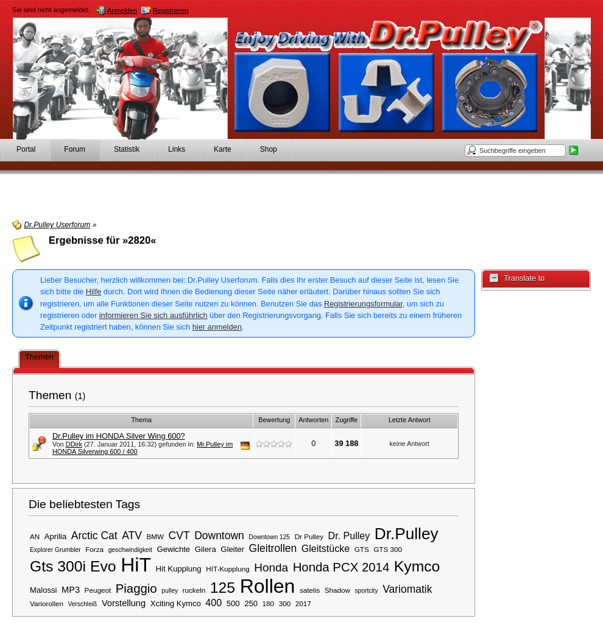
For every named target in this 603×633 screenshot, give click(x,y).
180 (269, 603)
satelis (310, 590)
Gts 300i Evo (73, 566)
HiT (136, 565)
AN (35, 536)
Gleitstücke (326, 548)
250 (251, 603)
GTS (361, 549)
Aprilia (55, 536)
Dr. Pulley (349, 535)
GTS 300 (387, 549)
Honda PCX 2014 (341, 567)
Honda (271, 567)
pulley (169, 590)
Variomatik (407, 589)
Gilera (205, 549)
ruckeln (194, 590)
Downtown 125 (269, 537)
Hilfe (94, 291)
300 (285, 603)
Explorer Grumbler (55, 549)
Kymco (417, 566)
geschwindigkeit (130, 549)
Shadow (337, 590)
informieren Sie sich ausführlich (153, 315)
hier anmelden (217, 326)
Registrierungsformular (363, 303)
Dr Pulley (309, 536)
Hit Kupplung (179, 568)
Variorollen (46, 603)
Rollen (267, 586)
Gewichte (173, 549)
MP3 (71, 590)
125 (222, 587)
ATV (132, 535)
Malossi (43, 590)
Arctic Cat (94, 535)
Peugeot (98, 590)
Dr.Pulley (407, 534)
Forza (94, 549)
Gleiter (232, 549)
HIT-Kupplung (227, 569)
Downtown (219, 535)
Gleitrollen (273, 548)
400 (213, 602)
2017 (303, 603)
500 (233, 603)
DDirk (74, 444)
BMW (155, 536)
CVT (179, 535)
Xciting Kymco (175, 603)
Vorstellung (124, 603)
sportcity (366, 590)
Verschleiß (82, 604)
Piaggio (136, 588)
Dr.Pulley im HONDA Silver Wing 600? (118, 435)
